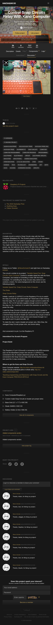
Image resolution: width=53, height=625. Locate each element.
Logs (43, 51)
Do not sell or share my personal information (36, 617)
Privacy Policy (8, 617)
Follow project (20, 33)
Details (18, 51)
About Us (9, 614)
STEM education (9, 162)
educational (17, 158)
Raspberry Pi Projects (17, 184)
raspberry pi (21, 149)
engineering (33, 165)
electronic (7, 155)
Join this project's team (10, 126)
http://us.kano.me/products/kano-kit (32, 367)
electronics (18, 155)
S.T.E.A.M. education (23, 162)
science (6, 165)
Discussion (31, 55)
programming (43, 152)
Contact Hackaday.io (20, 614)
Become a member (14, 583)
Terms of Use (42, 614)
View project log (26, 445)
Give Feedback (32, 614)
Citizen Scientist (12, 208)
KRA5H (5, 270)
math (46, 165)
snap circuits (32, 149)
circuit (27, 155)
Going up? (26, 610)
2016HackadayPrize (10, 146)
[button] (48, 3)
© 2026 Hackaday (27, 620)
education (7, 158)
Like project (35, 33)
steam (40, 162)
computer (43, 149)
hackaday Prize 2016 (41, 146)
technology (22, 165)
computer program (29, 152)
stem (34, 162)
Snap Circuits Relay (9, 293)
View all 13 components (26, 415)
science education (31, 158)
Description (10, 51)
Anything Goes (11, 206)
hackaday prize (9, 149)
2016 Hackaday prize (25, 146)
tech (13, 165)
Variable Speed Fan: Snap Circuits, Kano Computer (20, 287)
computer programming (12, 152)
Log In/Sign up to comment (12, 489)
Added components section (12, 433)
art (41, 165)
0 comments (27, 435)
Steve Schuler (26, 28)
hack (5, 168)
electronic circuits (39, 155)
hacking (12, 168)
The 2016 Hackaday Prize (6, 63)
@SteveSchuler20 (24, 268)
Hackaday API (18, 617)
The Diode (6, 290)
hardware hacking (24, 168)
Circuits (36, 168)
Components (34, 51)
